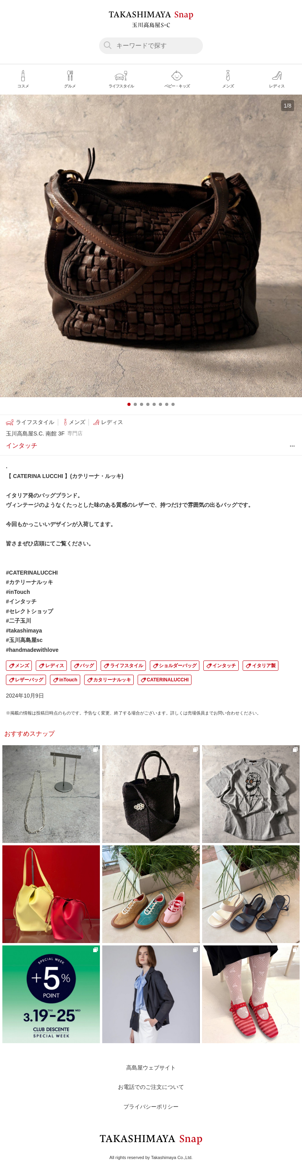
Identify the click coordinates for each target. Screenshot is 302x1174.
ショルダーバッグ (178, 665)
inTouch (68, 680)
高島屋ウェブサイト (151, 1067)
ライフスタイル (126, 665)
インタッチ (224, 665)
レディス (54, 665)
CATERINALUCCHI (167, 680)
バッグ (87, 665)
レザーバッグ (29, 680)
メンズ (22, 665)
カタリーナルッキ (112, 680)
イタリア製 (264, 665)
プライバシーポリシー (151, 1106)
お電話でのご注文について (151, 1087)
